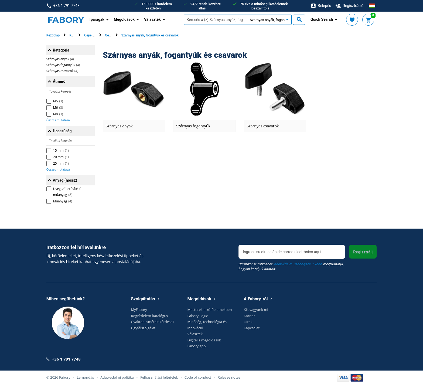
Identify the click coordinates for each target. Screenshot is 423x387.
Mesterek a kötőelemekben (209, 309)
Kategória (61, 50)
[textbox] (215, 20)
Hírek (248, 321)
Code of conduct (198, 377)
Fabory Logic (197, 315)
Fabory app (196, 346)
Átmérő (59, 81)
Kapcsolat (252, 327)
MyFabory (139, 309)
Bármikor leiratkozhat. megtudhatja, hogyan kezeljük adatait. (291, 266)
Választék (195, 333)
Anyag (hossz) (65, 180)
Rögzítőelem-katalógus (149, 315)
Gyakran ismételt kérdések (152, 321)
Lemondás (85, 377)
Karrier (249, 315)
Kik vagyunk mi (256, 309)
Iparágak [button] (97, 19)
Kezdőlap (53, 35)
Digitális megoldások (204, 340)
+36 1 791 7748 (63, 6)
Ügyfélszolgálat (143, 327)
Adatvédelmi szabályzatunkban (298, 264)
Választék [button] (152, 19)
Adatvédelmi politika (117, 377)
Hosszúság (62, 131)
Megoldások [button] (124, 19)
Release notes (229, 377)
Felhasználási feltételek (159, 377)
